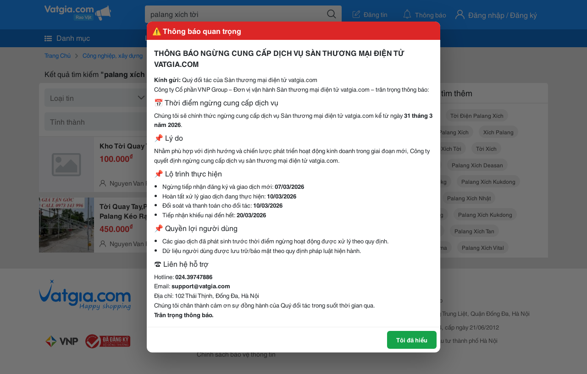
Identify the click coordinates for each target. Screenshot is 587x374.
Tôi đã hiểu (411, 340)
